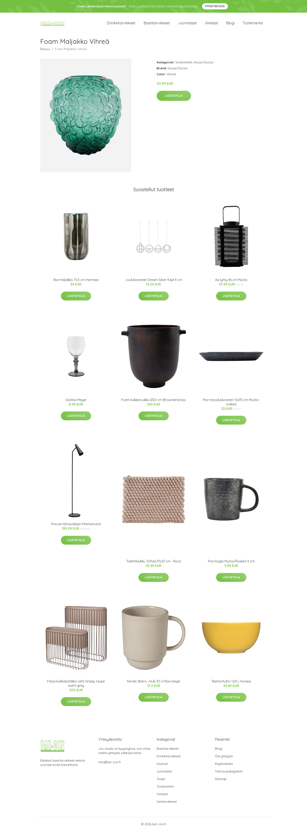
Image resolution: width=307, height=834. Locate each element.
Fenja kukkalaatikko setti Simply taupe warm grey (76, 686)
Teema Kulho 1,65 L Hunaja (231, 684)
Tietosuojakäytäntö (229, 774)
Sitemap (221, 782)
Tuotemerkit (253, 24)
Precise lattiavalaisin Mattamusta (76, 527)
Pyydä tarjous (215, 6)
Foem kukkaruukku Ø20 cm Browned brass (153, 403)
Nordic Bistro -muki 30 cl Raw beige (153, 684)
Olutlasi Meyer (76, 403)
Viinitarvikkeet (167, 804)
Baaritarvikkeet (157, 24)
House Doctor (203, 65)
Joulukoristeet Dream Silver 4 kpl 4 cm (153, 283)
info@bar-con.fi (109, 765)
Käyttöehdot (224, 767)
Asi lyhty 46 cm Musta (231, 283)
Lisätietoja (174, 98)
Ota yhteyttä (224, 759)
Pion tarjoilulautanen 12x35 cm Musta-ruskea (231, 405)
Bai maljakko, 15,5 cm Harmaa (76, 283)
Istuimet (162, 767)
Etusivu (45, 52)
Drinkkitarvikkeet (121, 24)
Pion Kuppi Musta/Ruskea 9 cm (231, 564)
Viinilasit (211, 24)
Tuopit (161, 782)
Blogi (230, 24)
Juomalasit (187, 24)
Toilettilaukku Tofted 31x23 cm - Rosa (153, 564)
